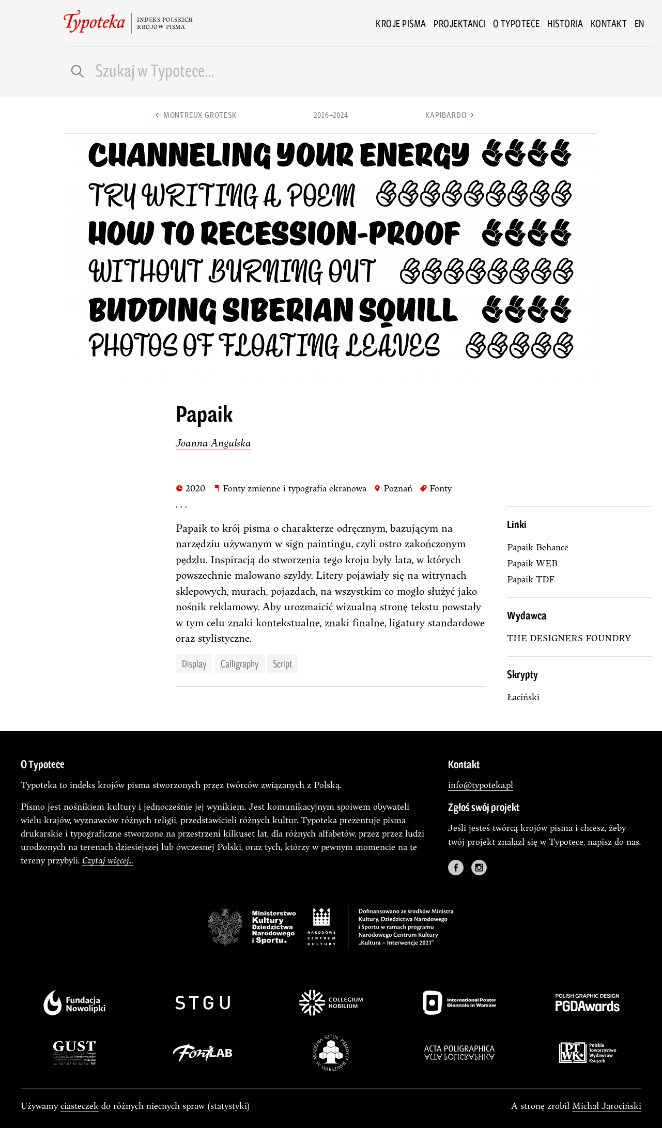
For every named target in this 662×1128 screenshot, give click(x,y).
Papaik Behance (537, 547)
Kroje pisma (401, 23)
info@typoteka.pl (480, 784)
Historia (565, 23)
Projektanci (460, 23)
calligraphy (239, 663)
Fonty (436, 487)
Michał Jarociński (606, 1105)
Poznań (393, 487)
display (194, 663)
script (282, 663)
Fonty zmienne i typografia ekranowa (289, 487)
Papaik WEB (532, 563)
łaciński (523, 696)
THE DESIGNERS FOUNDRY (569, 637)
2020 (190, 487)
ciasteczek (79, 1105)
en (639, 23)
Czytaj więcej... (107, 860)
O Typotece (516, 23)
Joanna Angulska (213, 442)
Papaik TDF (531, 579)
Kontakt (609, 23)
